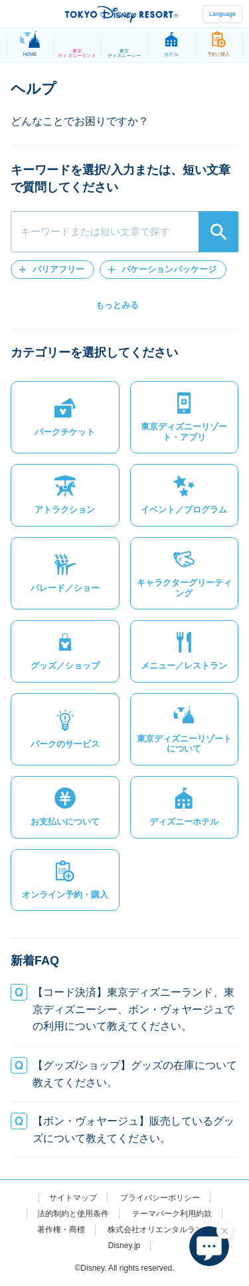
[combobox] (124, 231)
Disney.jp (124, 1245)
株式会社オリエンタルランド (159, 1229)
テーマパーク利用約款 (172, 1213)
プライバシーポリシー (160, 1197)
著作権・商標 (61, 1229)
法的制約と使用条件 (73, 1213)
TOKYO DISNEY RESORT (121, 14)
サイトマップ (73, 1197)
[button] (52, 269)
